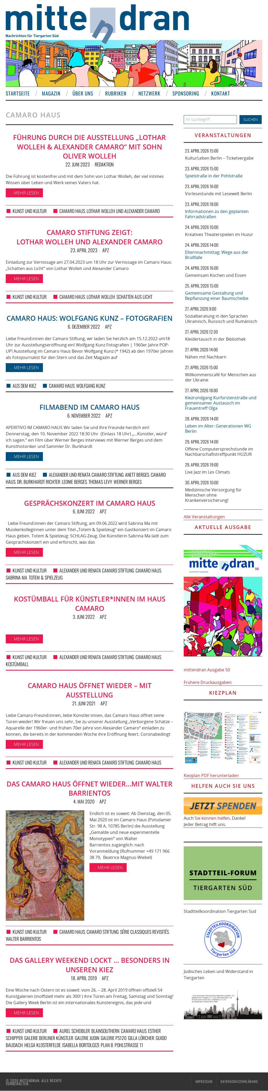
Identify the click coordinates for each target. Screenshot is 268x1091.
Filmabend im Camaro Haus (89, 407)
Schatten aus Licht (134, 296)
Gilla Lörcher (141, 1037)
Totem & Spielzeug (46, 577)
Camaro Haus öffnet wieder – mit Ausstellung (90, 690)
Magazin (51, 93)
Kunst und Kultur (30, 210)
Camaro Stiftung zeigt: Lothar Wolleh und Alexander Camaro (89, 237)
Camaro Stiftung (103, 931)
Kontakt (220, 93)
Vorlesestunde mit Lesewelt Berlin (218, 193)
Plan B (107, 1045)
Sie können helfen (212, 818)
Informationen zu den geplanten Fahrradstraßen (217, 214)
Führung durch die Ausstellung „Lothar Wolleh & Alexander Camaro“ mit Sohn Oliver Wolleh (89, 147)
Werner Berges (128, 481)
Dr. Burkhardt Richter (38, 481)
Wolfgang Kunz (90, 385)
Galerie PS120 (113, 1037)
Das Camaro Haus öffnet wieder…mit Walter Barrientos (89, 788)
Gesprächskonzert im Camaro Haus (89, 503)
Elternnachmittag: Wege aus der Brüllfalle (216, 254)
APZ (105, 250)
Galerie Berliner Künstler (48, 1037)
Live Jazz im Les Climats (207, 472)
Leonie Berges (74, 481)
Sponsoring (185, 93)
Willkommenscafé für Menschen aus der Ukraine (220, 377)
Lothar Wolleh (101, 296)
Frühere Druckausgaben (208, 682)
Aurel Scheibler (74, 1030)
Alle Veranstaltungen (204, 517)
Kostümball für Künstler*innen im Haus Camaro (89, 603)
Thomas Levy (100, 481)
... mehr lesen (24, 193)
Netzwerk (149, 93)
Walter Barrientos (23, 938)
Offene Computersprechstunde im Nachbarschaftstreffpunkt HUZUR (219, 451)
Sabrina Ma (16, 577)
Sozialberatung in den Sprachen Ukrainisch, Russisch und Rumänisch (221, 318)
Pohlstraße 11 (129, 1045)
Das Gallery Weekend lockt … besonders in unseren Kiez (90, 965)
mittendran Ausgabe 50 (207, 670)
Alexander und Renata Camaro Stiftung (86, 474)
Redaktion (104, 164)
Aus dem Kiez (24, 385)
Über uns (82, 93)
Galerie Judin (87, 1037)
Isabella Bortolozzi (80, 1045)
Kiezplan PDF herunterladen (211, 775)
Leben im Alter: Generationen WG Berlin (218, 428)
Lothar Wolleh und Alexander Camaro (123, 210)
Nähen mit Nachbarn (205, 357)
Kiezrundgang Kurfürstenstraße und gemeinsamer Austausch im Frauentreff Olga (220, 403)
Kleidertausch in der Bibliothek (215, 339)
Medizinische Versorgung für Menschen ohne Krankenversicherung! (213, 495)
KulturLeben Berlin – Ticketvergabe (219, 158)
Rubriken (115, 93)
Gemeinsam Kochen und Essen (215, 275)
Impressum (204, 1081)
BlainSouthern (105, 1030)
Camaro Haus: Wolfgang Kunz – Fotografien (89, 318)
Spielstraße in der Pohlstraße (214, 176)
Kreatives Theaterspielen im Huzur (219, 234)
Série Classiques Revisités (144, 931)
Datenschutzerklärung (239, 1081)
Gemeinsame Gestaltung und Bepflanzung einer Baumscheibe (216, 295)
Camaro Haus (72, 210)
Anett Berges (137, 474)
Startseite (18, 93)
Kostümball (17, 664)
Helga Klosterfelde (42, 1045)
